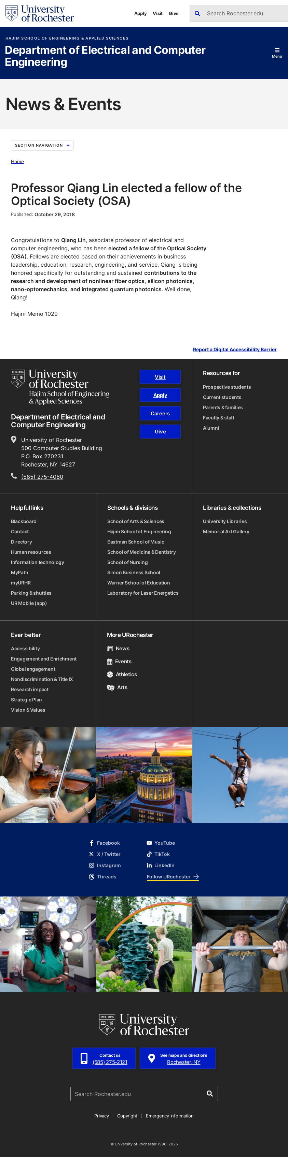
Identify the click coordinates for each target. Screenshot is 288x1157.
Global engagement (33, 669)
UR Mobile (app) (29, 603)
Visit (158, 13)
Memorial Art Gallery (226, 531)
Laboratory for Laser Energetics (142, 593)
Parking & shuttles (31, 593)
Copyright (127, 1116)
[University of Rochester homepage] (39, 13)
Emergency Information (170, 1116)
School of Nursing (127, 562)
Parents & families (223, 407)
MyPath (19, 572)
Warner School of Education (138, 582)
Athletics (122, 674)
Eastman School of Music (135, 541)
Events (119, 661)
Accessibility (25, 648)
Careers (160, 413)
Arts (117, 687)
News (118, 648)
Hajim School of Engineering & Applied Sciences (66, 38)
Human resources (31, 552)
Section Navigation (42, 145)
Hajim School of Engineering (139, 531)
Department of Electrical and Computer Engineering (105, 56)
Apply (140, 13)
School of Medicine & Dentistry (141, 552)
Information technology (37, 562)
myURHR (20, 582)
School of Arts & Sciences (135, 521)
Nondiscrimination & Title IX (42, 679)
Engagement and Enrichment (44, 658)
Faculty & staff (218, 417)
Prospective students (227, 387)
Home (17, 161)
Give (174, 13)
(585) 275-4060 (42, 476)
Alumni (211, 428)
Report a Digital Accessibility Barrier (235, 350)
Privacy (101, 1116)
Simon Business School (133, 572)
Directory (21, 541)
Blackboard (24, 521)
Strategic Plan (26, 699)
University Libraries (225, 521)
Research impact (30, 689)
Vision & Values (28, 710)
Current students (222, 397)
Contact (20, 531)
